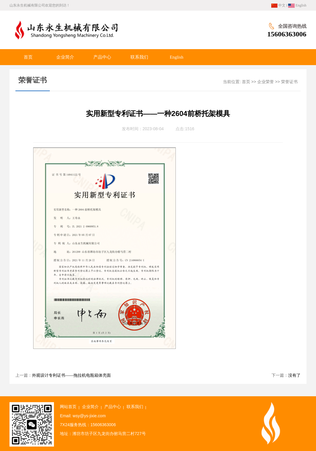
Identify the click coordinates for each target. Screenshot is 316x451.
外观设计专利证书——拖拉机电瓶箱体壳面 (71, 375)
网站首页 (68, 407)
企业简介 (90, 407)
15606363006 (287, 34)
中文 (278, 5)
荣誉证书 (289, 82)
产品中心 (112, 407)
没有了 (294, 375)
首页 (246, 82)
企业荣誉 (265, 82)
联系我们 (135, 407)
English (297, 5)
